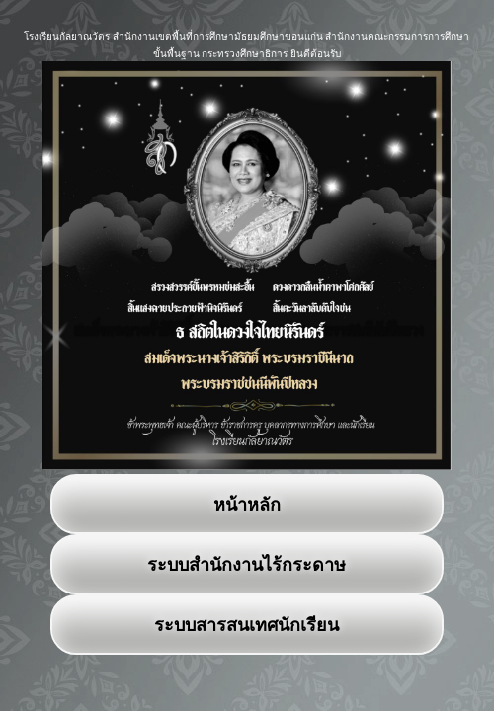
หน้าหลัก (247, 504)
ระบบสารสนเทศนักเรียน (246, 625)
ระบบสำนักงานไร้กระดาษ (246, 565)
